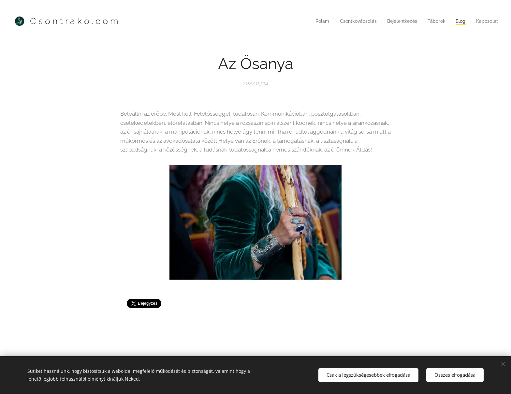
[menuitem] (315, 21)
